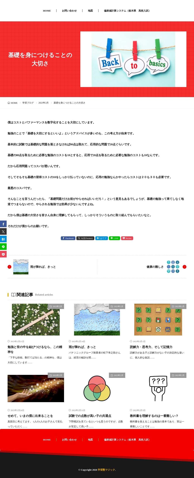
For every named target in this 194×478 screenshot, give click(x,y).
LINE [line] (116, 238)
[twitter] (3, 231)
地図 (90, 10)
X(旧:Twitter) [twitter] (87, 238)
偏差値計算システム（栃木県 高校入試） (127, 10)
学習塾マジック (106, 469)
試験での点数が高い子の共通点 (93, 416)
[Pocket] (3, 254)
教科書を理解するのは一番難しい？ (157, 416)
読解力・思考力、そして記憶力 (154, 347)
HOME (47, 10)
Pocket (128, 238)
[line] (3, 246)
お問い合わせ (69, 10)
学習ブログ (28, 102)
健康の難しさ (155, 266)
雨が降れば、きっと (44, 266)
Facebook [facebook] (70, 238)
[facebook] (3, 224)
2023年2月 (43, 102)
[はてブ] (3, 239)
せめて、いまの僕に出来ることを (33, 416)
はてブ (103, 238)
